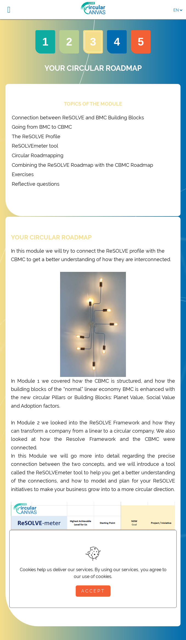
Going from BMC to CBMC (42, 127)
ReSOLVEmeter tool (35, 146)
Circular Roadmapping (37, 155)
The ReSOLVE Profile (36, 136)
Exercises (23, 174)
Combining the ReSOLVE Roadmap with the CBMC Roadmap (82, 165)
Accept (93, 591)
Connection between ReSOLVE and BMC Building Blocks (78, 117)
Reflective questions (36, 184)
